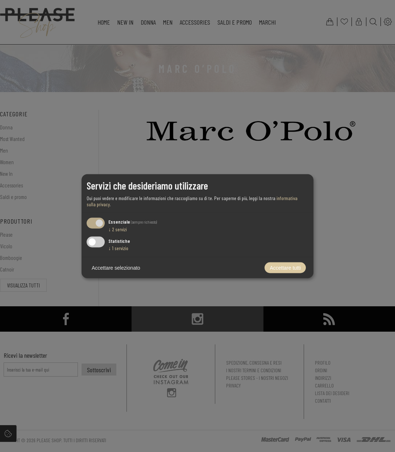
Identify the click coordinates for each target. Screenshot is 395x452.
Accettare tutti (285, 267)
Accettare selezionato (116, 267)
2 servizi (117, 229)
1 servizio (118, 248)
